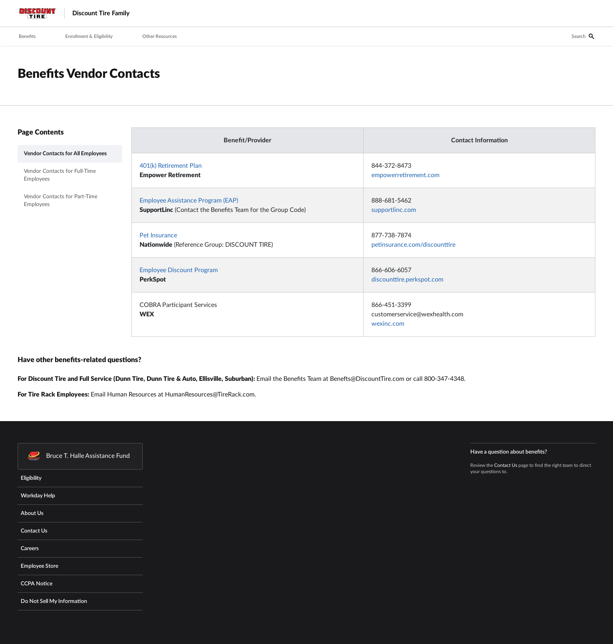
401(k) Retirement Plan (171, 166)
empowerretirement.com (405, 175)
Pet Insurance (158, 235)
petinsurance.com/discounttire (413, 245)
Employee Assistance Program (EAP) (189, 200)
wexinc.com (387, 324)
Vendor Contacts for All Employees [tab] (65, 153)
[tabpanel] (363, 235)
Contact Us (505, 465)
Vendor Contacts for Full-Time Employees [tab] (60, 175)
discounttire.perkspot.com (407, 279)
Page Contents (41, 132)
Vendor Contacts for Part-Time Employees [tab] (60, 200)
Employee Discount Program (179, 270)
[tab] (27, 36)
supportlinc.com (393, 210)
